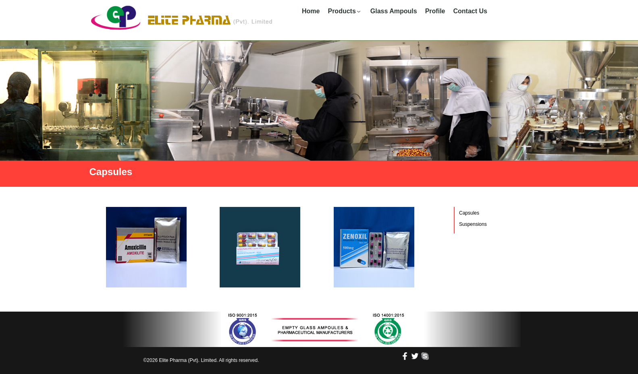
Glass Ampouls (393, 11)
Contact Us (470, 11)
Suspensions (473, 224)
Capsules (469, 213)
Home (311, 11)
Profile (435, 11)
